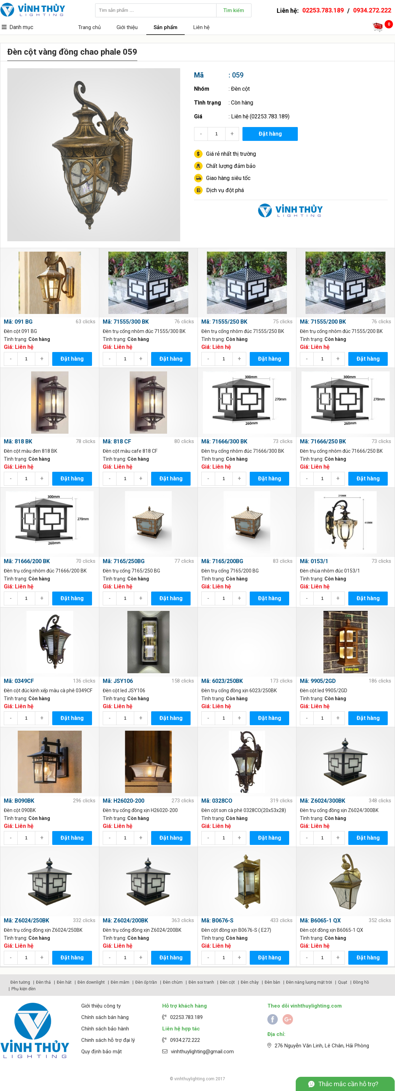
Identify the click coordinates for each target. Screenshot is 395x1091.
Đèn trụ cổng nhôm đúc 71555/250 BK (242, 331)
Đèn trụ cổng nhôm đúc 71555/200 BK (341, 331)
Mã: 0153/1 (314, 561)
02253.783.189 (323, 10)
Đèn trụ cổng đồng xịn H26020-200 (140, 810)
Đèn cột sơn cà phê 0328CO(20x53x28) (243, 810)
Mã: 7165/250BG (124, 561)
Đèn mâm (120, 982)
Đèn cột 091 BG (20, 331)
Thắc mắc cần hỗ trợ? (348, 1084)
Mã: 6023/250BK (222, 681)
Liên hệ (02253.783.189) (260, 116)
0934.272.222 (372, 10)
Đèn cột (240, 88)
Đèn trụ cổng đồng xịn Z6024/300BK (339, 810)
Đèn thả (43, 982)
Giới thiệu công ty (101, 1006)
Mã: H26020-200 (123, 800)
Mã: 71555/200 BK (323, 321)
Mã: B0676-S (217, 920)
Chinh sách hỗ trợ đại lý (108, 1040)
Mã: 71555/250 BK (224, 321)
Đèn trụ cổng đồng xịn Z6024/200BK (142, 930)
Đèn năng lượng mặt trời (309, 982)
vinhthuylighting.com (194, 1078)
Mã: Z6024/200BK (125, 920)
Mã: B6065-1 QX (320, 920)
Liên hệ (201, 27)
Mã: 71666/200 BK (27, 561)
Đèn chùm (173, 982)
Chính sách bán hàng (105, 1017)
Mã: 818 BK (18, 441)
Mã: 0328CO (216, 800)
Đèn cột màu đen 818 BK (30, 451)
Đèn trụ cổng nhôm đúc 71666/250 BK (341, 451)
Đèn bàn (272, 982)
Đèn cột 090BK (20, 810)
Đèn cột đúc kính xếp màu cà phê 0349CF (48, 690)
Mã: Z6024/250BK (26, 920)
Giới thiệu (127, 27)
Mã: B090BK (19, 800)
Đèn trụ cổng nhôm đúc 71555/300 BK (144, 331)
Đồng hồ (361, 982)
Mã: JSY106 (118, 681)
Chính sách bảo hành (105, 1029)
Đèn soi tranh (201, 982)
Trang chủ (89, 27)
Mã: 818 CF (117, 441)
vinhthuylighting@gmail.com (202, 1051)
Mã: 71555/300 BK (126, 321)
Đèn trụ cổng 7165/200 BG (230, 571)
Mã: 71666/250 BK (323, 441)
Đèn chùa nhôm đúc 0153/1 (330, 571)
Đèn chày (250, 982)
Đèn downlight (91, 982)
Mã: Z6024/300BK (322, 800)
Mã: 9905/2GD (318, 681)
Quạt (342, 982)
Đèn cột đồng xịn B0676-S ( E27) (236, 930)
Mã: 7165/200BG (222, 561)
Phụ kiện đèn (23, 988)
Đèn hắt (64, 982)
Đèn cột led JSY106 (124, 690)
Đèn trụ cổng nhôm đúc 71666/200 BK (45, 571)
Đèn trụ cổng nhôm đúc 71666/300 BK (242, 451)
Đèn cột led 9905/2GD (323, 690)
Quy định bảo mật (101, 1051)
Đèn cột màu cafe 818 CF (130, 451)
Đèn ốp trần (146, 982)
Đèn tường (20, 982)
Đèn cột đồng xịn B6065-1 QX (331, 930)
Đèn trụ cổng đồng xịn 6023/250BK (239, 690)
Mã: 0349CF (19, 681)
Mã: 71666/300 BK (224, 441)
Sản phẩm (165, 27)
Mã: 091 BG (18, 321)
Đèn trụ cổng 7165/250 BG (131, 571)
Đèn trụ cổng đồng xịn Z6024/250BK (43, 930)
